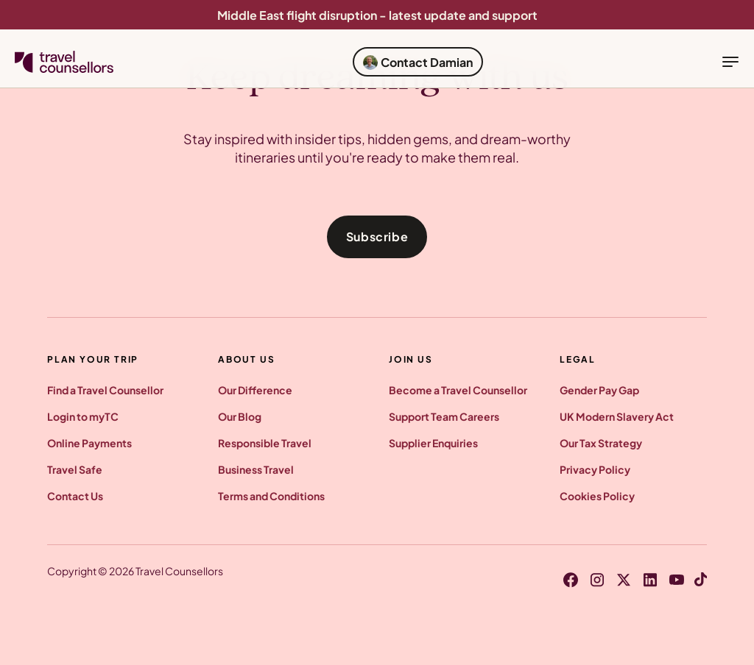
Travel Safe (74, 469)
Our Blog (239, 416)
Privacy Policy (595, 469)
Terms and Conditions (271, 495)
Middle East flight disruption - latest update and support (377, 15)
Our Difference (255, 389)
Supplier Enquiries (433, 442)
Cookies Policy (597, 495)
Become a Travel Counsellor (458, 389)
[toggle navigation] (730, 62)
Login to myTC (83, 416)
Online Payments (89, 442)
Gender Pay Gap (599, 389)
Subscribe (377, 236)
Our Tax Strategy (601, 442)
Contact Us (75, 495)
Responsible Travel (264, 442)
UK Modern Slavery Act (617, 416)
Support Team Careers (444, 416)
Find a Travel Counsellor (105, 389)
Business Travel (256, 469)
